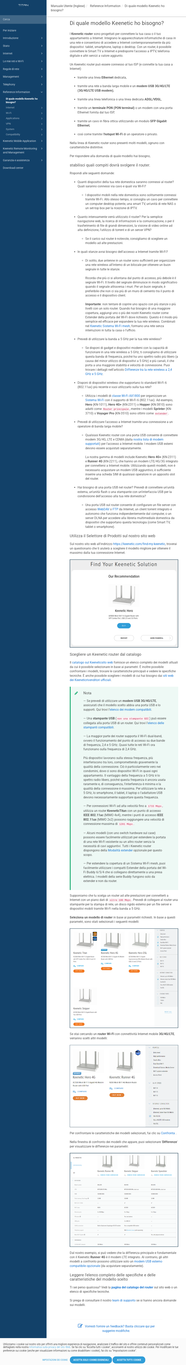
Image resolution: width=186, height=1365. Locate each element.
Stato (23, 46)
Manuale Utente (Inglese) (68, 6)
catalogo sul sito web (92, 662)
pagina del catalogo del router (132, 1287)
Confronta (168, 1133)
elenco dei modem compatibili (130, 709)
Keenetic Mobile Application (23, 141)
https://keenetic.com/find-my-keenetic (139, 544)
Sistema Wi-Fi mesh (110, 326)
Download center (13, 167)
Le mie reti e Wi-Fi (23, 61)
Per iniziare (9, 30)
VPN (25, 124)
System (25, 129)
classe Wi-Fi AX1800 (126, 396)
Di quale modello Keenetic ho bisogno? (22, 100)
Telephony (23, 84)
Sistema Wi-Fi (94, 400)
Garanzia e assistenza (23, 160)
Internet (23, 53)
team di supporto (124, 1300)
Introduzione (23, 38)
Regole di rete (23, 69)
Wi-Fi (25, 113)
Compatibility (25, 135)
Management (23, 76)
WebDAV (103, 509)
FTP (115, 509)
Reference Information (23, 92)
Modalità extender (120, 850)
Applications (25, 118)
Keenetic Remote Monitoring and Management (23, 150)
